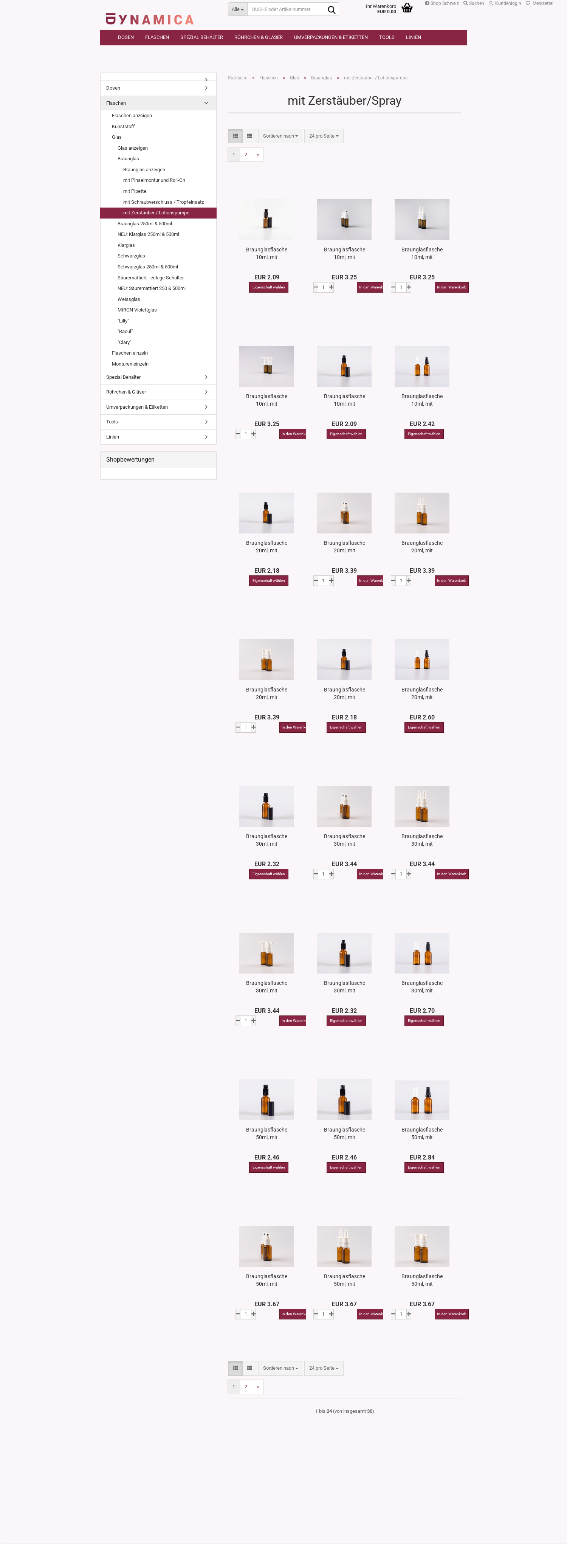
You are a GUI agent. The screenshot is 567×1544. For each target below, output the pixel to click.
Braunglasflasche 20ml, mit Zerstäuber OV (422, 694)
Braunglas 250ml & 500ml (145, 224)
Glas (117, 137)
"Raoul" (125, 332)
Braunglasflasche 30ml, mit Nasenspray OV (422, 840)
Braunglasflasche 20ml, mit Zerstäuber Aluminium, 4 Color (266, 547)
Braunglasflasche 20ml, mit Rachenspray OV (266, 694)
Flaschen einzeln (130, 354)
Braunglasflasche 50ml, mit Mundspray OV (266, 1280)
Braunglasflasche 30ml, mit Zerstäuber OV (422, 987)
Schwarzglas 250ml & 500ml (148, 267)
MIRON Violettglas (137, 310)
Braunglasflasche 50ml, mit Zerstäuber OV (422, 1134)
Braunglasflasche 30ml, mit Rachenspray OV (266, 987)
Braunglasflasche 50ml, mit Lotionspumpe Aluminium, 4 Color (344, 1134)
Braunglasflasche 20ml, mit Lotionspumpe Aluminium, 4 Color (344, 694)
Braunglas (128, 159)
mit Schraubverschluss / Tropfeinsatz (163, 202)
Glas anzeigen (133, 148)
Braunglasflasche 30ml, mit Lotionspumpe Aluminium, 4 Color (344, 987)
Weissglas (129, 299)
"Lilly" (123, 321)
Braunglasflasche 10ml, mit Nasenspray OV (422, 253)
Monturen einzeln (130, 364)
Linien (413, 37)
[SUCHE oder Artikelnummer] (237, 9)
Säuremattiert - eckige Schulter (151, 278)
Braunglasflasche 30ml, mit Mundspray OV (344, 840)
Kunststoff (123, 127)
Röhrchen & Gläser (258, 37)
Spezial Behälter (201, 37)
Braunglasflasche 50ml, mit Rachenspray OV (422, 1280)
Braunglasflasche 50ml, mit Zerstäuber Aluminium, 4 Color (266, 1134)
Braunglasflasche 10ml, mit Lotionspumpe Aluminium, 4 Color (344, 400)
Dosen (126, 37)
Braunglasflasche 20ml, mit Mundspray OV (344, 547)
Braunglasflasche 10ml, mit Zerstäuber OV (422, 400)
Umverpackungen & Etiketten (331, 37)
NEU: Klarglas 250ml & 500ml (148, 234)
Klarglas (126, 245)
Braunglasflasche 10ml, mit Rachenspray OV (266, 400)
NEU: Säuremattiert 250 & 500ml (152, 288)
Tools (387, 37)
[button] (235, 136)
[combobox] (280, 136)
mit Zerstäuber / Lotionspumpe (156, 213)
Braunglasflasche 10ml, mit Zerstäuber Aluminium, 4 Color (266, 253)
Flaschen (157, 37)
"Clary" (124, 343)
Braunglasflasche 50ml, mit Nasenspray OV (344, 1280)
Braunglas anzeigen (144, 170)
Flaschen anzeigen (132, 116)
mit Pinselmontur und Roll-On (154, 181)
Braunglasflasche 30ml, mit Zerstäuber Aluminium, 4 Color (266, 840)
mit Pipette (134, 191)
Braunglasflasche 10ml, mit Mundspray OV (344, 253)
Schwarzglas (131, 256)
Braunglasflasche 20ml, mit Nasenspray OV (422, 547)
